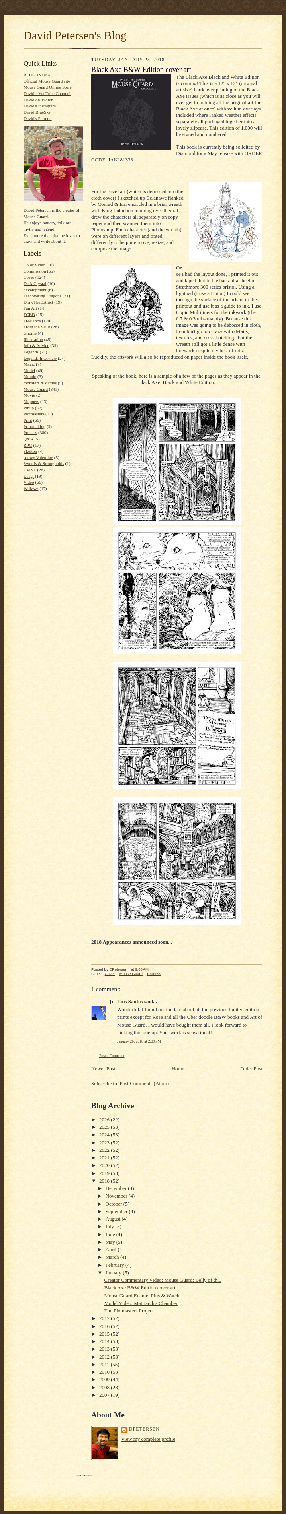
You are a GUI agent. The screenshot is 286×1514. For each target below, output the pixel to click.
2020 (105, 1165)
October (114, 1204)
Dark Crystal (35, 283)
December (117, 1188)
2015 (105, 1334)
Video (29, 482)
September (117, 1211)
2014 (105, 1341)
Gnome (30, 333)
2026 (105, 1119)
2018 (105, 1181)
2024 (105, 1135)
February (115, 1265)
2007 (105, 1395)
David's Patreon (38, 118)
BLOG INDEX (37, 74)
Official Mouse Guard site (47, 81)
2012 (105, 1357)
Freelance (32, 320)
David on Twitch (38, 99)
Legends (31, 351)
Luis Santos (130, 1001)
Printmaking (34, 426)
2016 (105, 1326)
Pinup (29, 407)
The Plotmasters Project (128, 1311)
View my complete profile (148, 1439)
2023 (105, 1143)
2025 (105, 1127)
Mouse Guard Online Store (48, 87)
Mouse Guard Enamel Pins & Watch (141, 1296)
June (111, 1234)
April (112, 1249)
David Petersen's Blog (75, 35)
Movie (29, 395)
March (113, 1257)
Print (28, 420)
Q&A (28, 438)
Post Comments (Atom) (144, 1083)
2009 (105, 1379)
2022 (105, 1150)
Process (30, 432)
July (111, 1226)
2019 (105, 1173)
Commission (35, 271)
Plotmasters (34, 413)
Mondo (30, 376)
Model (29, 370)
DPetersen (144, 1429)
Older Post (251, 1069)
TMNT (30, 469)
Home (178, 1069)
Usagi (29, 476)
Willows (31, 488)
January (114, 1273)
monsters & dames (40, 382)
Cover (29, 277)
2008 (105, 1387)
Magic (29, 364)
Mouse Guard (36, 389)
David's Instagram (40, 105)
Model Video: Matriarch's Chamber (140, 1303)
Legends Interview (40, 358)
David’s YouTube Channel (47, 93)
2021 (105, 1158)
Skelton (30, 451)
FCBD (29, 314)
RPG (28, 445)
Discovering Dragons (42, 295)
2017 (105, 1318)
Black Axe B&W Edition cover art (139, 1288)
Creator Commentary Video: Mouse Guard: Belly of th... (162, 1280)
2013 (105, 1349)
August (114, 1219)
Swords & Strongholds (44, 463)
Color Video (34, 264)
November (117, 1196)
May (111, 1242)
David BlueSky (37, 112)
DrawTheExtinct (38, 302)
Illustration (33, 339)
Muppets (31, 401)
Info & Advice (36, 345)
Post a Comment (112, 1055)
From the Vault (37, 326)
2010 (105, 1372)
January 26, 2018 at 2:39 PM (139, 1041)
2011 (105, 1364)
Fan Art (30, 308)
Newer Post (103, 1069)
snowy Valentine (38, 457)
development (35, 289)
